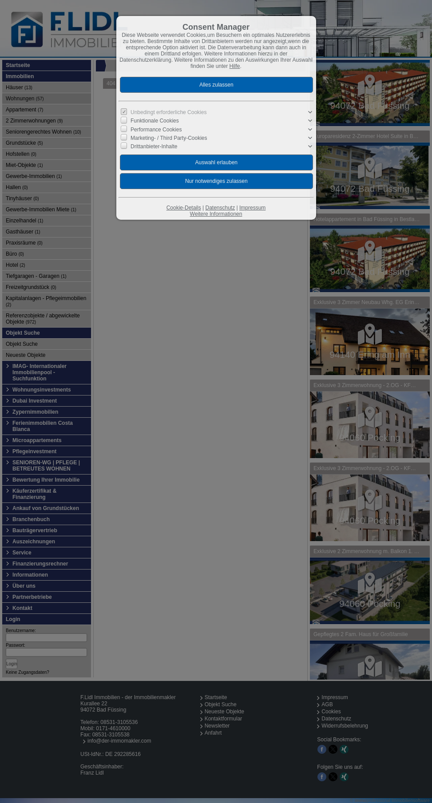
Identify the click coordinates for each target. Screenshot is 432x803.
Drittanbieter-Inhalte (154, 146)
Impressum (252, 208)
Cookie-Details (183, 208)
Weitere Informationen (216, 214)
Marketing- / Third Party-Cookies (169, 138)
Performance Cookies (156, 129)
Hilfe (235, 66)
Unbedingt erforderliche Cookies (168, 112)
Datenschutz (220, 208)
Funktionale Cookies (155, 121)
